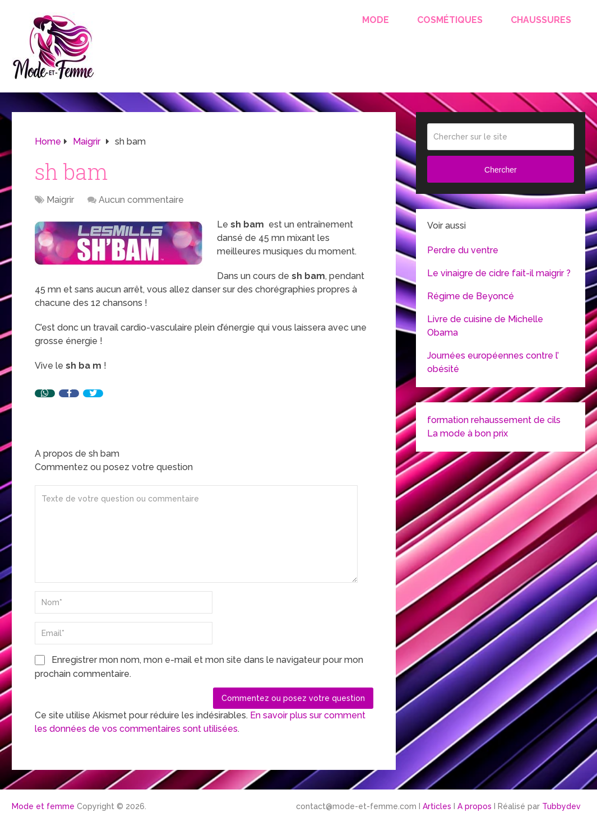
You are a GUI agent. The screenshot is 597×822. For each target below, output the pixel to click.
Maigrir (60, 199)
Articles (437, 806)
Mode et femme (43, 806)
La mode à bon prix (467, 433)
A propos (474, 806)
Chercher (500, 169)
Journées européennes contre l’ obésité (493, 362)
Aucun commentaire (141, 199)
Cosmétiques (450, 20)
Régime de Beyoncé (470, 296)
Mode (375, 20)
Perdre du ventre (462, 250)
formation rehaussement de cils (494, 420)
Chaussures (541, 20)
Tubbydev (561, 806)
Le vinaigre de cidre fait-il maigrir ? (499, 273)
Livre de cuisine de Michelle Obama (485, 326)
